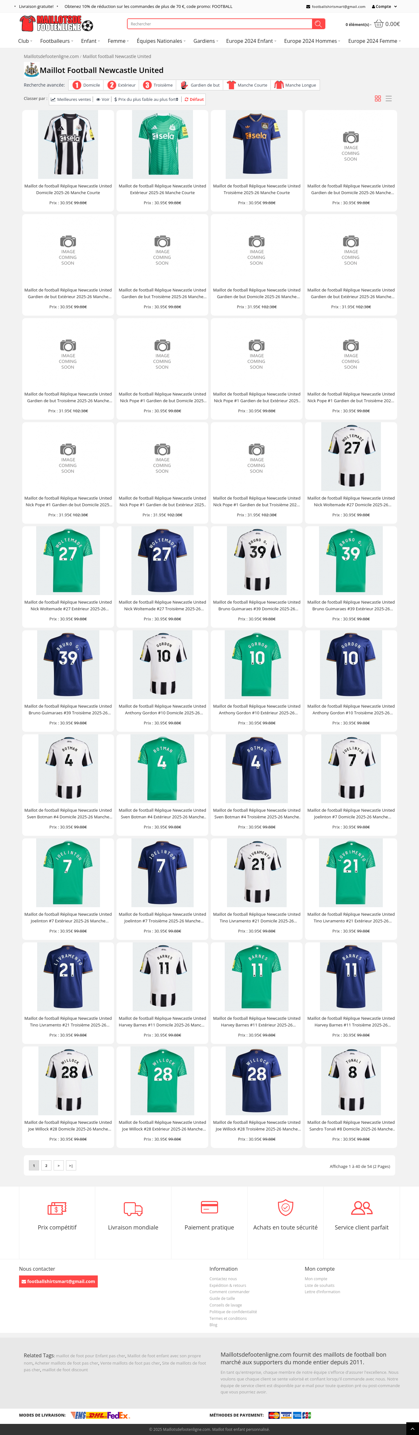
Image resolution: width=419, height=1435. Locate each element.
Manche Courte (252, 85)
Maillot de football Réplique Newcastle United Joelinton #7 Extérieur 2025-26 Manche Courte (68, 917)
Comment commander (230, 1291)
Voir (103, 99)
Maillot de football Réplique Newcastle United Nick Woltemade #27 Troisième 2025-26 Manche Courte (162, 605)
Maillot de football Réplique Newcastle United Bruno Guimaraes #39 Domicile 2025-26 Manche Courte (256, 605)
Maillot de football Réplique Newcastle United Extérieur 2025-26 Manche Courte (162, 189)
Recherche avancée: (44, 85)
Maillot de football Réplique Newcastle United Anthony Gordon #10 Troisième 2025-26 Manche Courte (351, 709)
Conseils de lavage (226, 1305)
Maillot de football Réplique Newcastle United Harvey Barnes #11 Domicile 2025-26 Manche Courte (162, 1021)
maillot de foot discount (65, 1370)
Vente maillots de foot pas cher (130, 1363)
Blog (213, 1324)
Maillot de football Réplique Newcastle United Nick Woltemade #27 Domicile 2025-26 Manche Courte (351, 501)
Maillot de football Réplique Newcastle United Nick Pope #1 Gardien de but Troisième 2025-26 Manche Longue (256, 501)
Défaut (194, 99)
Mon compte (316, 1278)
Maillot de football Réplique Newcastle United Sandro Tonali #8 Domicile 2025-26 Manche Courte (351, 1125)
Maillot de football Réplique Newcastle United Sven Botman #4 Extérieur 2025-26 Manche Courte (162, 813)
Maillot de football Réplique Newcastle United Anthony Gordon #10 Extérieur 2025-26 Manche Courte (256, 709)
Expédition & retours (228, 1285)
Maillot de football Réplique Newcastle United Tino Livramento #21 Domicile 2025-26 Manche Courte (256, 917)
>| (71, 1165)
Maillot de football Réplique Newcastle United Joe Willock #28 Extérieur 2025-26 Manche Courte (162, 1125)
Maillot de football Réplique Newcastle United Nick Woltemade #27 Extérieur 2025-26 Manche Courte (68, 605)
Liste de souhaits (320, 1285)
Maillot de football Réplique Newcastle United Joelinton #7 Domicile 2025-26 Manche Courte (351, 813)
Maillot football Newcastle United (117, 56)
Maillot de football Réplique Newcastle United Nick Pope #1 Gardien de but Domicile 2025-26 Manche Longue (68, 501)
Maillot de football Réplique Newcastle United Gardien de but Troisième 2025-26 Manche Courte (162, 293)
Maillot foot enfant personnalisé (240, 1429)
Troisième (163, 85)
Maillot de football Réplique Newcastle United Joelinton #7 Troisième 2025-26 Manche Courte (162, 917)
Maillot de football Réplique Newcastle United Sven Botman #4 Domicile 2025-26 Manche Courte (68, 813)
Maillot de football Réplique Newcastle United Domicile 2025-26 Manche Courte (68, 189)
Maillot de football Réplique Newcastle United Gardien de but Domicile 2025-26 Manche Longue (256, 293)
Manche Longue (300, 85)
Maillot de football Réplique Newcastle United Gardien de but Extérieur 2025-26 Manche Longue (351, 293)
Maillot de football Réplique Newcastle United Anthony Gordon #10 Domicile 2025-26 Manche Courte (162, 709)
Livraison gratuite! (36, 6)
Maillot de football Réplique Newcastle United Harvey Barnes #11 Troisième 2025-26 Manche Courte (351, 1021)
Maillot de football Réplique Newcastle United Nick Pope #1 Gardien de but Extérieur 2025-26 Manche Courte (256, 397)
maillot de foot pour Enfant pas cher (90, 1356)
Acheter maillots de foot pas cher (66, 1363)
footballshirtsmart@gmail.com (336, 6)
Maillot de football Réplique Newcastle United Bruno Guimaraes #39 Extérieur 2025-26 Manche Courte (351, 605)
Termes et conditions (228, 1318)
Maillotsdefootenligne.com (51, 56)
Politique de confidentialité (233, 1311)
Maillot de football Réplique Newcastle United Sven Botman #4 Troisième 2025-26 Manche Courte (256, 813)
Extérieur (127, 85)
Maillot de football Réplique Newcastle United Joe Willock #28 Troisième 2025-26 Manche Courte (256, 1125)
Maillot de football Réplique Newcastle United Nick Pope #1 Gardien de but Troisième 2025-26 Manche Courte (351, 397)
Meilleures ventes (71, 99)
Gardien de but (205, 85)
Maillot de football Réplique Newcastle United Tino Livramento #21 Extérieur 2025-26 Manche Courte (351, 917)
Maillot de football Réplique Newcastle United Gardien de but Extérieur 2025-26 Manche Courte (68, 293)
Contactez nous (223, 1278)
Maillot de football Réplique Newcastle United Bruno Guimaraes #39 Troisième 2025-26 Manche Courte (68, 709)
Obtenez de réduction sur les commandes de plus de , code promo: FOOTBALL (149, 6)
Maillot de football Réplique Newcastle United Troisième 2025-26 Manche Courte (256, 189)
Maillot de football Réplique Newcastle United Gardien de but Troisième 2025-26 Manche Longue (68, 397)
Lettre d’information (322, 1291)
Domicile (91, 85)
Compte (381, 6)
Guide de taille (222, 1298)
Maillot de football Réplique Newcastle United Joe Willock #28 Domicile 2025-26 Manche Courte (68, 1125)
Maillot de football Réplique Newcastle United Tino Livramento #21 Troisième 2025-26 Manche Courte (68, 1021)
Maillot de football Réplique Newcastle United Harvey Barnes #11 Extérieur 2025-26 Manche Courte (256, 1021)
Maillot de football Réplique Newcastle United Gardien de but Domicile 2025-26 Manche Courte (351, 189)
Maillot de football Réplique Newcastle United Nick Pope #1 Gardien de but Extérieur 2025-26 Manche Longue (162, 501)
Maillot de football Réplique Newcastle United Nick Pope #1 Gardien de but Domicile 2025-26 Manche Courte (162, 397)
